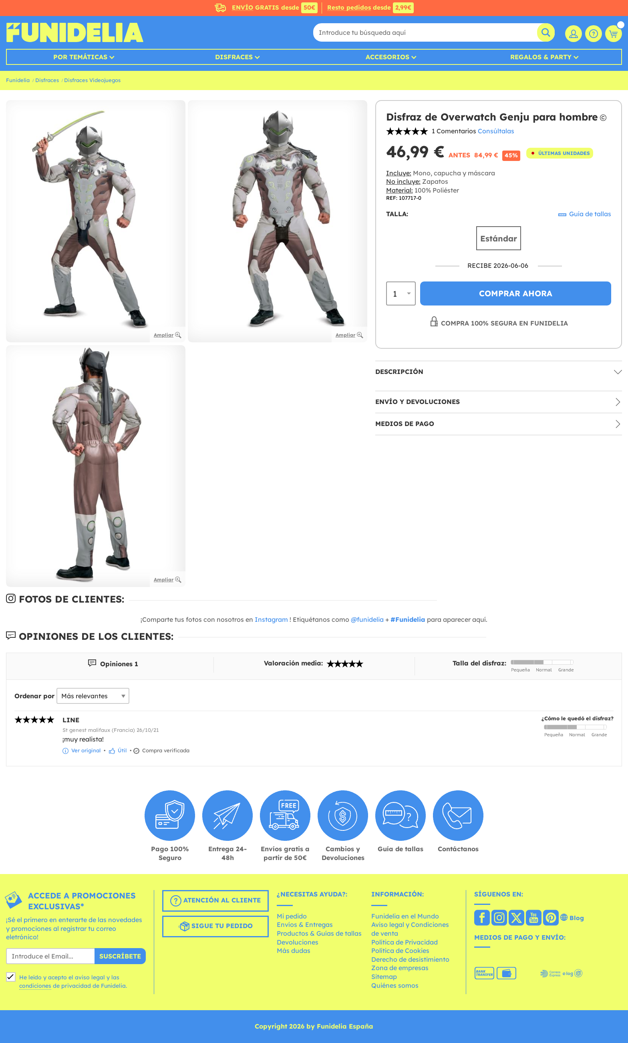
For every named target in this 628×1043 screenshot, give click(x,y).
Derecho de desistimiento (410, 959)
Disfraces (234, 57)
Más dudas (293, 951)
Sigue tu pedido (215, 926)
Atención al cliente (215, 900)
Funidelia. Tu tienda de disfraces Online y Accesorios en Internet (74, 32)
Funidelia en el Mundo (405, 916)
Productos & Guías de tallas (319, 933)
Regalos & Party (541, 57)
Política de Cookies (400, 951)
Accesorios (387, 57)
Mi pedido (292, 916)
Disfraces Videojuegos (92, 80)
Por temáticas (80, 57)
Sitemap (384, 977)
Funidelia (18, 80)
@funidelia (367, 619)
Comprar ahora (515, 293)
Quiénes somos (395, 985)
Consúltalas (496, 131)
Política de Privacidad (404, 942)
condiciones (35, 985)
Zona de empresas (400, 968)
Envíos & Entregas (305, 924)
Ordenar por (34, 696)
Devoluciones (297, 942)
